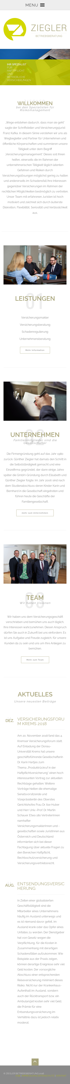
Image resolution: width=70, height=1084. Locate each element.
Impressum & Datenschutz (38, 1075)
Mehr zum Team (35, 660)
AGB (17, 1075)
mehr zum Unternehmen (35, 513)
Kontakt (61, 1075)
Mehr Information (35, 350)
